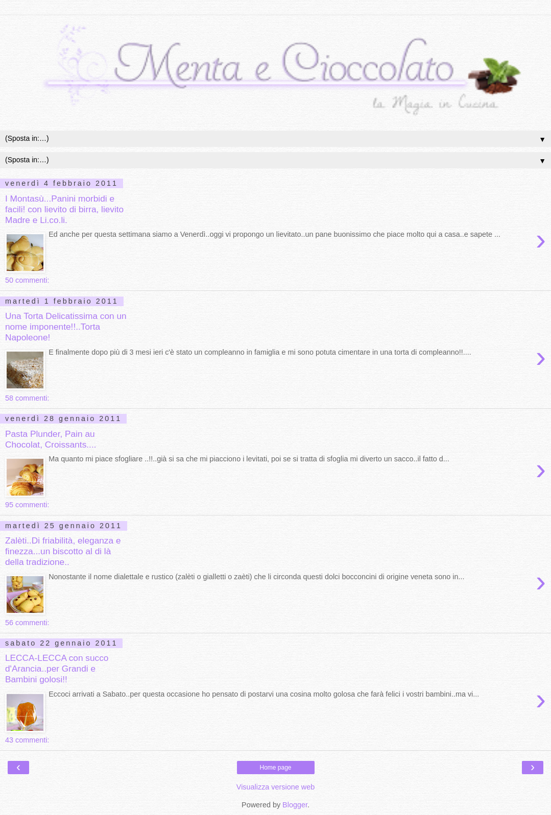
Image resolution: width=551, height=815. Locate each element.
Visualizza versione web (275, 787)
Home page (275, 767)
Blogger (294, 805)
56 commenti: (27, 623)
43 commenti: (27, 740)
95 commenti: (27, 505)
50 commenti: (27, 280)
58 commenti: (27, 398)
